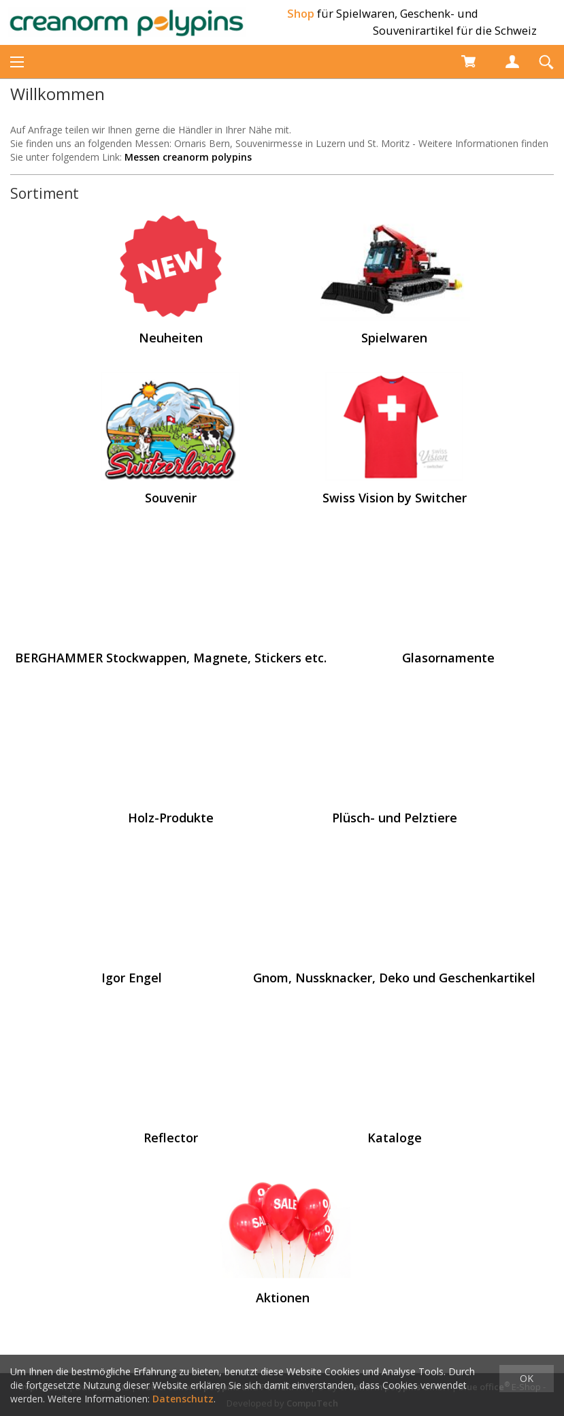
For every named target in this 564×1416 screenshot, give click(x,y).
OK (526, 1378)
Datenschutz (183, 1398)
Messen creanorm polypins (188, 156)
